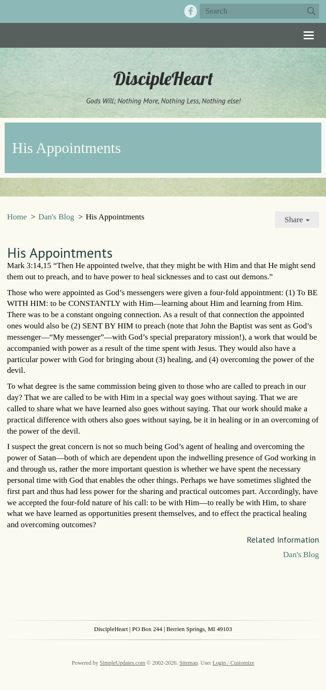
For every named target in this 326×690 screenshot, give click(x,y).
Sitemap (188, 663)
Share (297, 219)
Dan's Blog (56, 216)
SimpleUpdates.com (122, 663)
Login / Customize (233, 663)
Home (17, 216)
